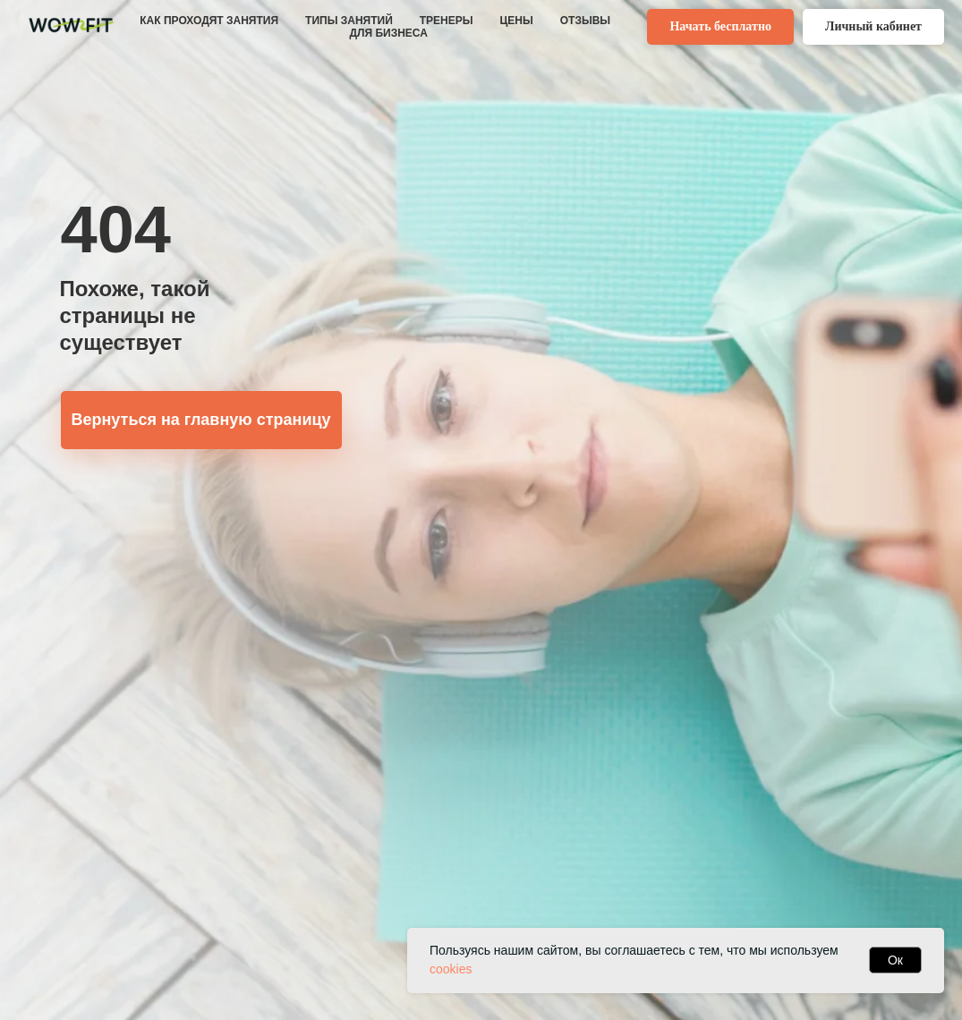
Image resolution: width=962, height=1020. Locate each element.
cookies (451, 969)
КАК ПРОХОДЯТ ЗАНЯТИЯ (209, 20)
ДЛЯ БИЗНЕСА (388, 33)
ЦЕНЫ (516, 20)
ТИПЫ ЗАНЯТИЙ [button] (349, 20)
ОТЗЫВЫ (585, 20)
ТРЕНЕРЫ (446, 20)
